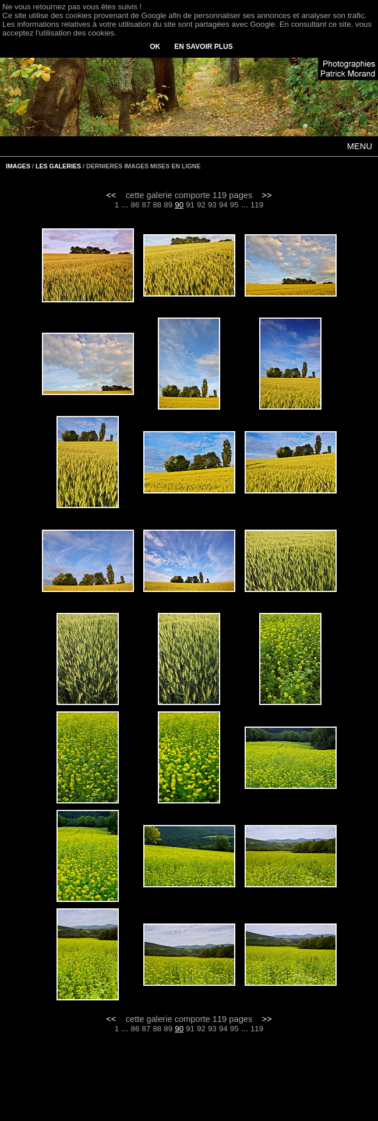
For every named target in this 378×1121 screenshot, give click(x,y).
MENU (359, 146)
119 (256, 204)
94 (223, 204)
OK (155, 47)
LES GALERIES (58, 166)
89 (168, 204)
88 (157, 204)
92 (201, 204)
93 (212, 204)
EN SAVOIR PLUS (203, 47)
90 (179, 204)
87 (146, 204)
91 (190, 204)
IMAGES (18, 166)
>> (267, 195)
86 (135, 204)
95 (234, 204)
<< (111, 195)
